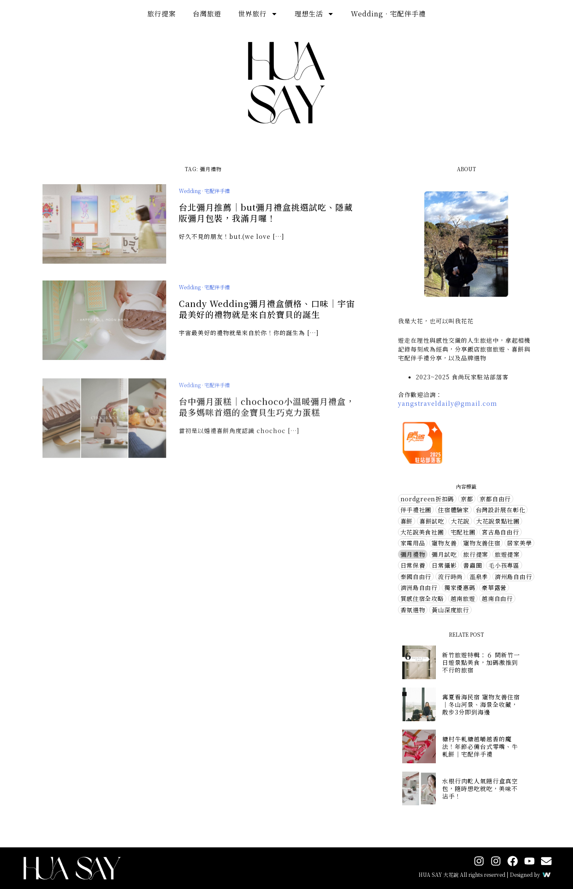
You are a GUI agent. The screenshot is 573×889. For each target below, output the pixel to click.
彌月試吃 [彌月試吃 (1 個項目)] (444, 554)
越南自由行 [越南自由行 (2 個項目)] (497, 598)
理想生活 (314, 13)
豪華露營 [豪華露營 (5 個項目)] (494, 587)
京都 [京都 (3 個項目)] (467, 499)
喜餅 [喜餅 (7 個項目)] (407, 521)
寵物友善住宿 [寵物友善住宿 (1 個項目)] (481, 543)
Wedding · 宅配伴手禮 (388, 14)
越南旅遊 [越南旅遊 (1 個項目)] (463, 598)
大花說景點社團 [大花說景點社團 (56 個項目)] (498, 521)
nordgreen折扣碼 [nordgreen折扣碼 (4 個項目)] (427, 499)
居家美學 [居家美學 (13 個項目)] (519, 543)
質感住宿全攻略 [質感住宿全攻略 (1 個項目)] (422, 598)
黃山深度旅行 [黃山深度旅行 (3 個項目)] (450, 610)
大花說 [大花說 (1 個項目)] (460, 521)
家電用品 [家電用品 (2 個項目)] (413, 543)
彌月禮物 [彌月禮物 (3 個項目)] (413, 554)
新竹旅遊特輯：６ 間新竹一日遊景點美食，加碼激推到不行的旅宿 (481, 662)
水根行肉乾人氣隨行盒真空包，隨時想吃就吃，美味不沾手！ (480, 788)
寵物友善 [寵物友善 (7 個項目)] (444, 543)
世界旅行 (258, 13)
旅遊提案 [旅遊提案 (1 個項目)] (507, 554)
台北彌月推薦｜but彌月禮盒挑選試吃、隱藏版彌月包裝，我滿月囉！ (266, 213)
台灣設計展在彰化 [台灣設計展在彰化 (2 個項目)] (500, 509)
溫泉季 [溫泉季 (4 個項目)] (479, 576)
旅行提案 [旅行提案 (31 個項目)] (475, 554)
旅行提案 (161, 14)
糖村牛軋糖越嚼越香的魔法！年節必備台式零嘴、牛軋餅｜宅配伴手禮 (480, 746)
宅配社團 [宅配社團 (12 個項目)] (463, 532)
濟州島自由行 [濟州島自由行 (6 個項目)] (513, 576)
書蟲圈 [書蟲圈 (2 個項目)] (472, 565)
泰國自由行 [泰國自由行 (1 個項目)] (416, 576)
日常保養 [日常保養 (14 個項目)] (413, 565)
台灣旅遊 (207, 14)
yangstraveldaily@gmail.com (447, 403)
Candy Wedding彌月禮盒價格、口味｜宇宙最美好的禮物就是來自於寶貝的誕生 (267, 309)
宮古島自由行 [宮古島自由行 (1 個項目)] (500, 532)
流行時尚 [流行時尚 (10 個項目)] (450, 576)
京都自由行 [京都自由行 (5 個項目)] (495, 499)
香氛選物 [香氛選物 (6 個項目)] (413, 610)
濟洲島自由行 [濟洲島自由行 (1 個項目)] (419, 587)
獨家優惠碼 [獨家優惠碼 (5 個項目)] (459, 587)
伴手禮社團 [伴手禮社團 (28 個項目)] (416, 509)
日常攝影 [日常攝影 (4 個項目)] (444, 565)
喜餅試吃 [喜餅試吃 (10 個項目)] (431, 521)
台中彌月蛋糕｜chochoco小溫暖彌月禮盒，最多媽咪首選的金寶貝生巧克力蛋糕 (267, 413)
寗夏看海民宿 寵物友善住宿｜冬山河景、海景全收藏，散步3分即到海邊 (481, 704)
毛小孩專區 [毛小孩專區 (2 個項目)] (504, 565)
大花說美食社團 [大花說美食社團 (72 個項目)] (422, 532)
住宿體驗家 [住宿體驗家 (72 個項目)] (453, 509)
